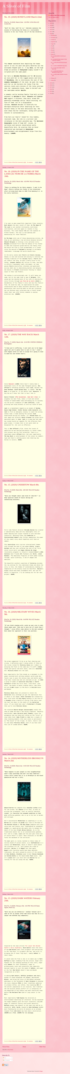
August (52, 43)
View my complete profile (53, 17)
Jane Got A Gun (32, 397)
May (52, 50)
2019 (51, 83)
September (53, 41)
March (52, 54)
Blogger (41, 1071)
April (52, 52)
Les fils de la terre (27, 281)
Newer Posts (5, 1046)
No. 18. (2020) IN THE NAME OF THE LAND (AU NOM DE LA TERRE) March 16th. (22, 173)
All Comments (6, 1060)
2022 (51, 29)
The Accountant (21, 397)
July (52, 45)
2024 (51, 25)
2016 (51, 89)
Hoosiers (11, 384)
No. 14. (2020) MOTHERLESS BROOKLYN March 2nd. (57, 72)
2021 (51, 31)
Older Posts (42, 1046)
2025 (51, 23)
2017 (51, 87)
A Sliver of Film (16, 6)
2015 (51, 91)
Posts (4, 1057)
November (53, 37)
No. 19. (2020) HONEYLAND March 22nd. (23, 17)
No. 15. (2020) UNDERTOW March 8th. (21, 484)
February (53, 78)
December (53, 35)
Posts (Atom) (10, 1049)
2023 (51, 27)
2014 (51, 93)
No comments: (30, 162)
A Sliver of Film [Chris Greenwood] (57, 15)
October (53, 39)
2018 (51, 85)
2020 (51, 33)
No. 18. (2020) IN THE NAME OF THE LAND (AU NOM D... (59, 60)
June (52, 48)
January (52, 80)
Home (24, 1046)
